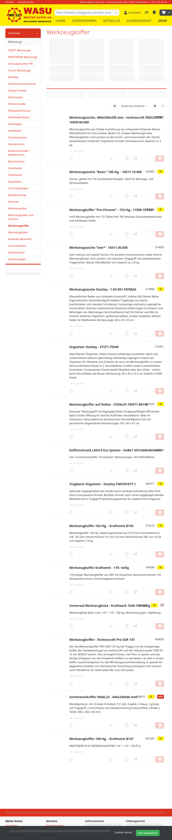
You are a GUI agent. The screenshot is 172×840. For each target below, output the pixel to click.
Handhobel (15, 168)
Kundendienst (139, 20)
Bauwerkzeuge (17, 195)
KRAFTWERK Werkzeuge (22, 57)
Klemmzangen (17, 259)
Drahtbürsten (16, 252)
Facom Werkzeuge (19, 70)
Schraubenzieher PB (20, 64)
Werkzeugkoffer (18, 225)
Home (60, 20)
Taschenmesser (17, 137)
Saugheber (15, 181)
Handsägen (15, 124)
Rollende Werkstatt (19, 239)
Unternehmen (84, 20)
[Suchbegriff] (83, 12)
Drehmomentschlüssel (22, 84)
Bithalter (13, 77)
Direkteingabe (54, 825)
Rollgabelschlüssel (19, 110)
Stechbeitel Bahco (19, 117)
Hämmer (13, 201)
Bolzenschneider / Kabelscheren (19, 153)
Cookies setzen (123, 832)
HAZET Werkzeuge (19, 50)
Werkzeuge (23, 42)
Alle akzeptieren (147, 833)
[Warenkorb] (163, 12)
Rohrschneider (17, 104)
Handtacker (15, 175)
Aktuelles (111, 20)
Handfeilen (15, 131)
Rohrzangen (15, 97)
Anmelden (11, 825)
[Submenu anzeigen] (38, 33)
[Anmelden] (132, 12)
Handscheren (16, 144)
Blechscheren (16, 161)
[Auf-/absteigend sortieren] (115, 106)
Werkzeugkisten (18, 232)
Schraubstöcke (17, 246)
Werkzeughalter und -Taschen (21, 217)
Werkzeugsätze (17, 208)
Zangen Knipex (17, 90)
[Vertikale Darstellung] (155, 106)
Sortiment (14, 33)
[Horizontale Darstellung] (163, 106)
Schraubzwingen (18, 188)
